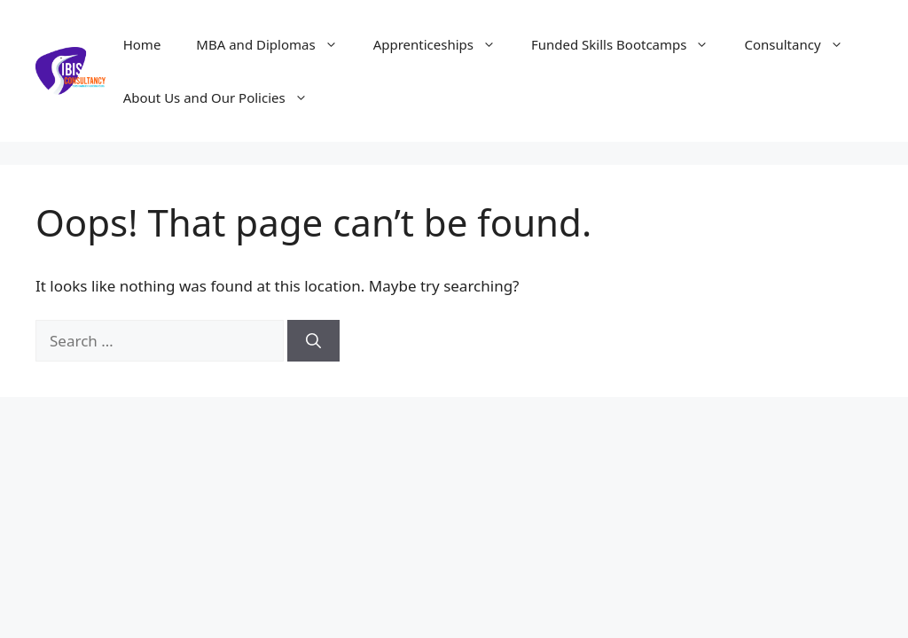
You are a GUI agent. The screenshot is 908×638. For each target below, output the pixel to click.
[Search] (313, 341)
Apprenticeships (443, 44)
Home (142, 44)
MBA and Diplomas (275, 44)
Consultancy (802, 44)
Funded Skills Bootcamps (628, 44)
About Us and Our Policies (224, 97)
